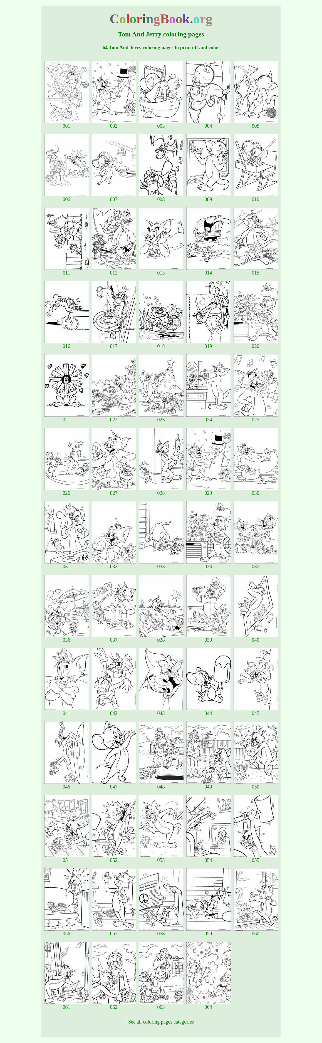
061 (66, 1005)
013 (161, 271)
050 (255, 785)
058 (161, 931)
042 (114, 711)
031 (66, 564)
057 (114, 931)
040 (255, 638)
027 (114, 491)
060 (255, 931)
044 (208, 711)
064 (208, 1005)
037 (114, 638)
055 (255, 858)
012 (114, 271)
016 (66, 344)
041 (66, 711)
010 (255, 197)
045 (255, 711)
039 (208, 638)
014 (208, 271)
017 (114, 344)
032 (114, 564)
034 (208, 564)
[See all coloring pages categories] (161, 1022)
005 (255, 124)
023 (161, 417)
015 (255, 271)
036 (66, 638)
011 (66, 271)
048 (161, 785)
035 (255, 564)
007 (114, 197)
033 (161, 564)
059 (208, 931)
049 (208, 785)
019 (208, 344)
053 (161, 858)
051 (66, 858)
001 (66, 124)
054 (208, 858)
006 (66, 197)
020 (255, 344)
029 (208, 491)
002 (114, 124)
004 (208, 124)
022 (114, 417)
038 (161, 638)
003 (161, 124)
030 (255, 491)
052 (114, 858)
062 (114, 1005)
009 (208, 197)
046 (66, 785)
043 (161, 711)
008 (161, 197)
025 (255, 417)
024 (208, 417)
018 (161, 344)
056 (66, 931)
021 (66, 417)
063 (161, 1005)
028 (161, 491)
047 (114, 785)
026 (66, 491)
